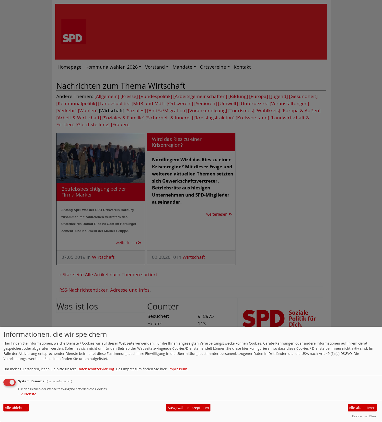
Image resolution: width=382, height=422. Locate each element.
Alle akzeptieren (362, 407)
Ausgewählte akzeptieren (188, 407)
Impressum (178, 369)
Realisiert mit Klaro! (364, 416)
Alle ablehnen (16, 407)
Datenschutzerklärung (96, 369)
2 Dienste (27, 394)
